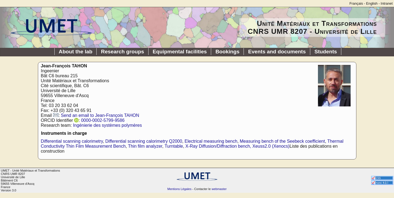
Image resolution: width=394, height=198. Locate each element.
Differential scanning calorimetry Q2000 (143, 141)
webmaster (219, 189)
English (372, 3)
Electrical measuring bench (211, 141)
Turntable (173, 146)
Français (356, 3)
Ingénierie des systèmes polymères (107, 125)
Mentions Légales (179, 189)
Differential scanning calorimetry (72, 141)
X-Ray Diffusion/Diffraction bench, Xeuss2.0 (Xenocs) (237, 146)
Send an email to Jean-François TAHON (100, 115)
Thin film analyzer (145, 146)
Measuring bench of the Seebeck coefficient (282, 141)
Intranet (387, 3)
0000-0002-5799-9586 (102, 120)
